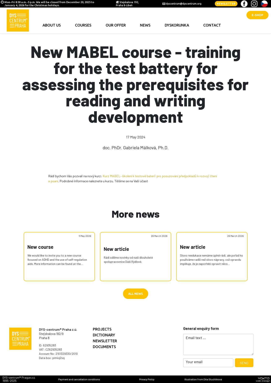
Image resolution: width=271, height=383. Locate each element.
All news (135, 293)
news (145, 25)
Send (244, 363)
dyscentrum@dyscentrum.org (183, 3)
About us (52, 25)
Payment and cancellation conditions (79, 379)
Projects (102, 329)
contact (212, 25)
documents (104, 347)
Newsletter (226, 3)
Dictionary (104, 335)
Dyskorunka (177, 25)
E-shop (257, 15)
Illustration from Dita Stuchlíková (203, 379)
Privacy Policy (146, 379)
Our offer (116, 25)
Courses (83, 25)
